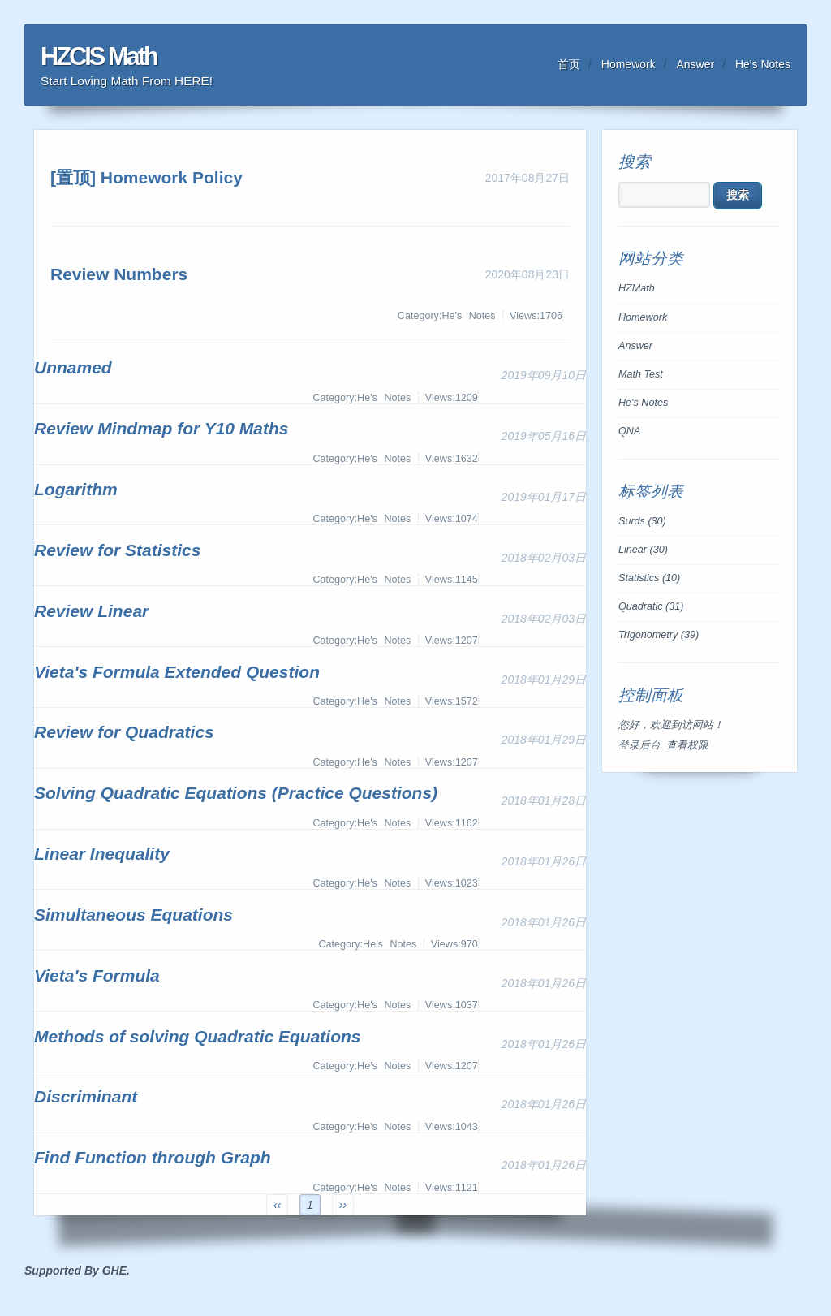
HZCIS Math (99, 56)
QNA (629, 431)
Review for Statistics (117, 550)
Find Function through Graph (152, 1157)
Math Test (640, 374)
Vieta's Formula (97, 975)
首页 (569, 64)
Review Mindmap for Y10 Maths (161, 428)
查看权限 (687, 745)
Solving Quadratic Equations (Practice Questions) (235, 792)
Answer (696, 64)
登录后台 (639, 745)
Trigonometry (658, 635)
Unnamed (73, 367)
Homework (628, 64)
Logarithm (76, 489)
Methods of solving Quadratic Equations (197, 1036)
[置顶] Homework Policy (146, 177)
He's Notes (762, 64)
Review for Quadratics (124, 732)
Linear (643, 549)
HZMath (636, 288)
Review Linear (91, 611)
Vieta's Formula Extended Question (177, 671)
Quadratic (651, 606)
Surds (642, 521)
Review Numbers (118, 274)
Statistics (649, 578)
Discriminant (85, 1096)
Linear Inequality (102, 853)
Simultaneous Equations (133, 914)
